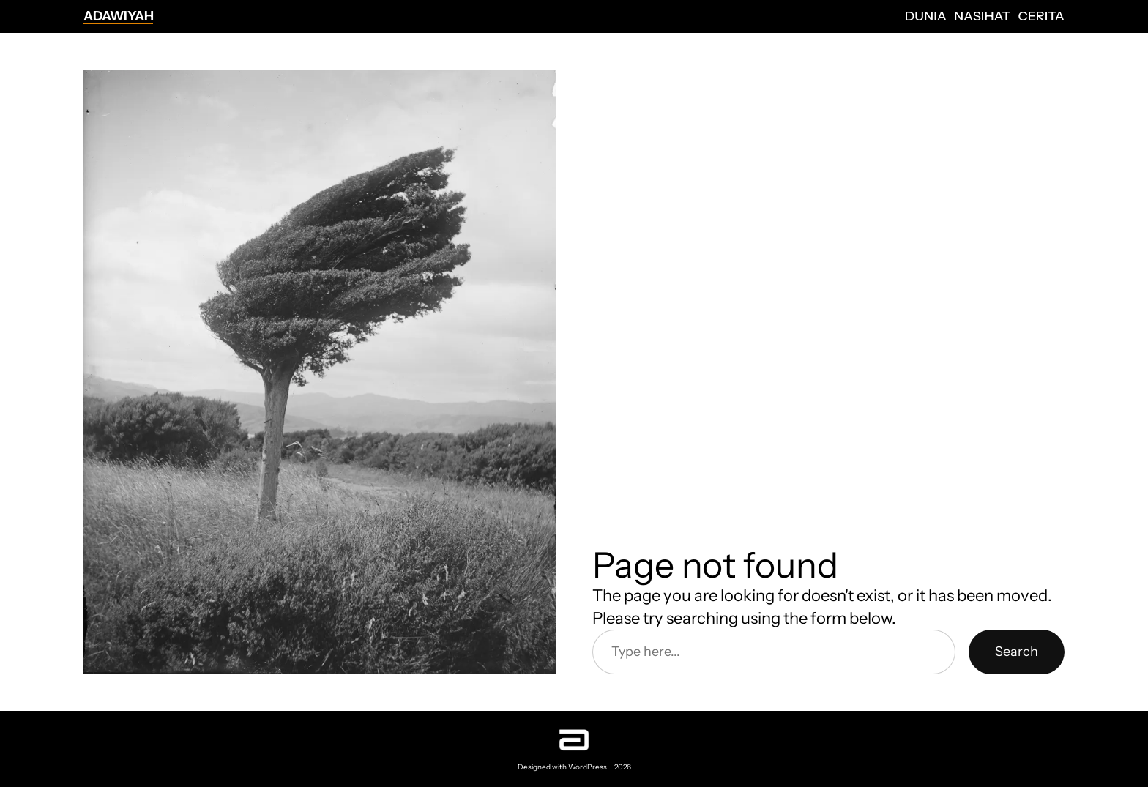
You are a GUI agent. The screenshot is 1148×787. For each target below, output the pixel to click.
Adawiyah (118, 16)
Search (1016, 652)
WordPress (587, 767)
